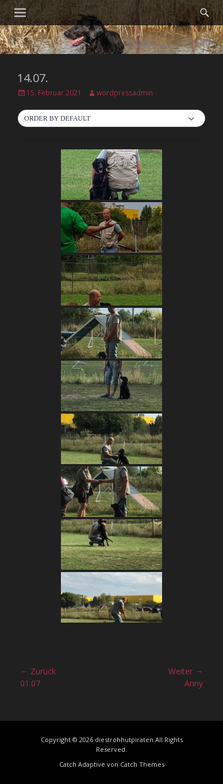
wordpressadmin (125, 93)
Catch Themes (142, 764)
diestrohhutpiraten (124, 739)
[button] (111, 119)
